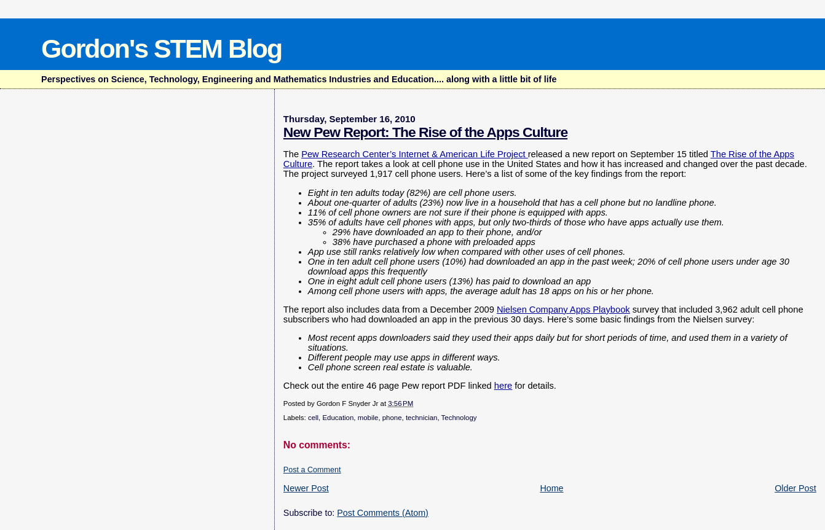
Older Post (795, 488)
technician (422, 417)
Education (337, 417)
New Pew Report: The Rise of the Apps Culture (425, 132)
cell (313, 417)
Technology (459, 417)
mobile (368, 417)
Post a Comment (312, 470)
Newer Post (306, 488)
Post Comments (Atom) (382, 513)
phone (392, 417)
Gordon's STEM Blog (161, 48)
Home (551, 488)
